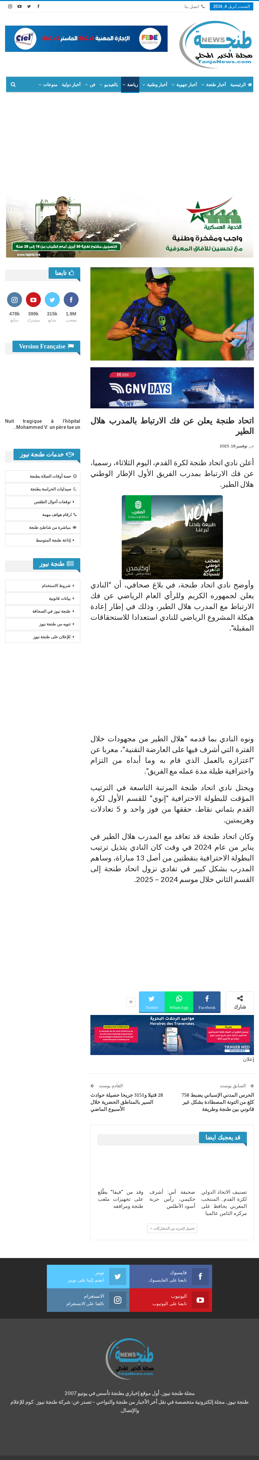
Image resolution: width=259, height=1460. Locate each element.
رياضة (132, 84)
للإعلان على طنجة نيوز (51, 637)
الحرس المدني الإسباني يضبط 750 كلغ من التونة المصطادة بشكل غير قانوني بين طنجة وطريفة (218, 1102)
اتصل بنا (194, 6)
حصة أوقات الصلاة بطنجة (53, 476)
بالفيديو (111, 84)
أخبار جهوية (186, 84)
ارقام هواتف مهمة (59, 514)
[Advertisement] (129, 143)
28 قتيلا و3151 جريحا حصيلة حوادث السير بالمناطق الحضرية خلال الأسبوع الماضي (126, 1102)
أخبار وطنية (157, 84)
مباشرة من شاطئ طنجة (53, 527)
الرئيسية (241, 84)
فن (92, 84)
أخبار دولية (71, 84)
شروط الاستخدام (56, 585)
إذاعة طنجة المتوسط (53, 540)
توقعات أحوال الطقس (52, 502)
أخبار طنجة (216, 84)
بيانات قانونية (59, 598)
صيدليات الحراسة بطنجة (53, 489)
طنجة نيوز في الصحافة (51, 611)
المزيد (51, 84)
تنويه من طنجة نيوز (54, 624)
